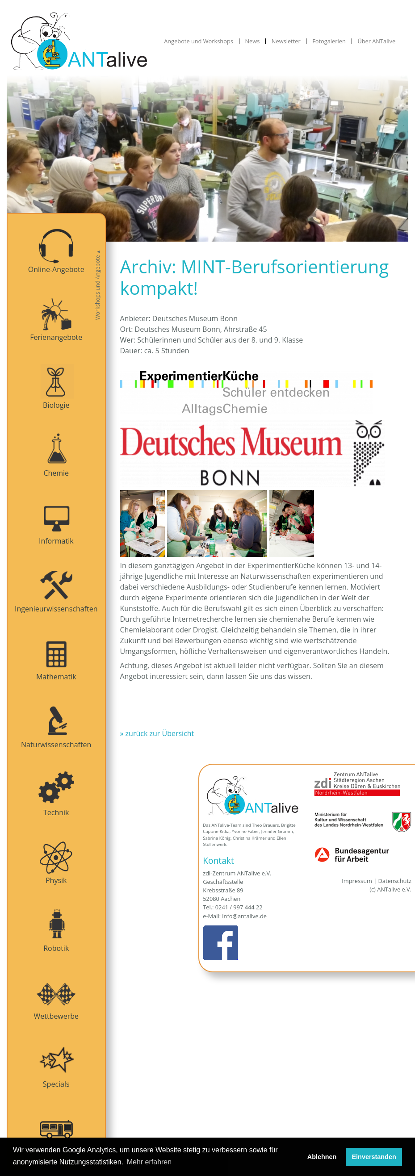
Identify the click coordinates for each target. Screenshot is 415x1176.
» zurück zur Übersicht (157, 733)
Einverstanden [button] (374, 1156)
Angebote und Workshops (198, 41)
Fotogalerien (329, 41)
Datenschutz (394, 881)
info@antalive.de (244, 916)
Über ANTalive (376, 41)
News (252, 41)
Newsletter (286, 41)
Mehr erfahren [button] (149, 1162)
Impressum (357, 881)
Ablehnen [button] (322, 1156)
